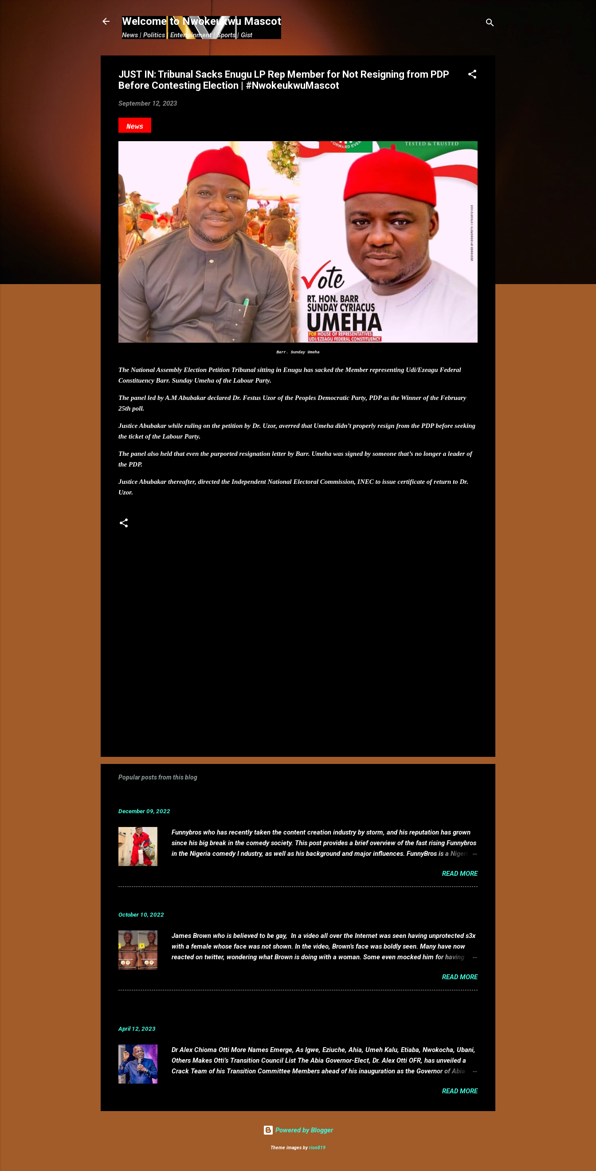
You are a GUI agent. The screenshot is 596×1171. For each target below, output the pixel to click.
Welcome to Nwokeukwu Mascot (201, 21)
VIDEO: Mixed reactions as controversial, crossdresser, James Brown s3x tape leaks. (272, 901)
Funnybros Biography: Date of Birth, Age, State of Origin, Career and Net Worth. (263, 797)
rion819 (317, 1148)
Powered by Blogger (298, 1130)
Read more (460, 874)
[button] (472, 76)
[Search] (490, 24)
